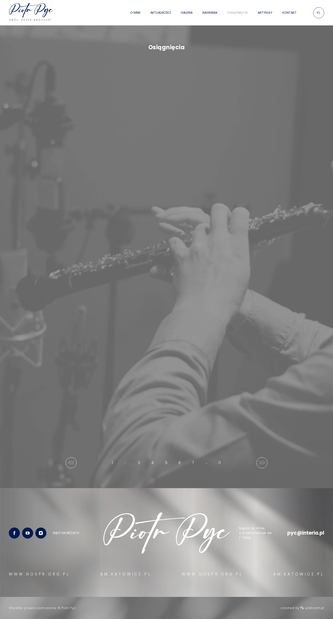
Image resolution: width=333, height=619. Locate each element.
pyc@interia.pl (305, 532)
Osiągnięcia (237, 12)
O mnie (135, 12)
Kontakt (289, 12)
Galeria (187, 12)
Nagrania (209, 12)
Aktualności (160, 12)
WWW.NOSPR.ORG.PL (39, 574)
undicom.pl (312, 608)
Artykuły (265, 12)
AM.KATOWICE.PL (125, 574)
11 (220, 464)
